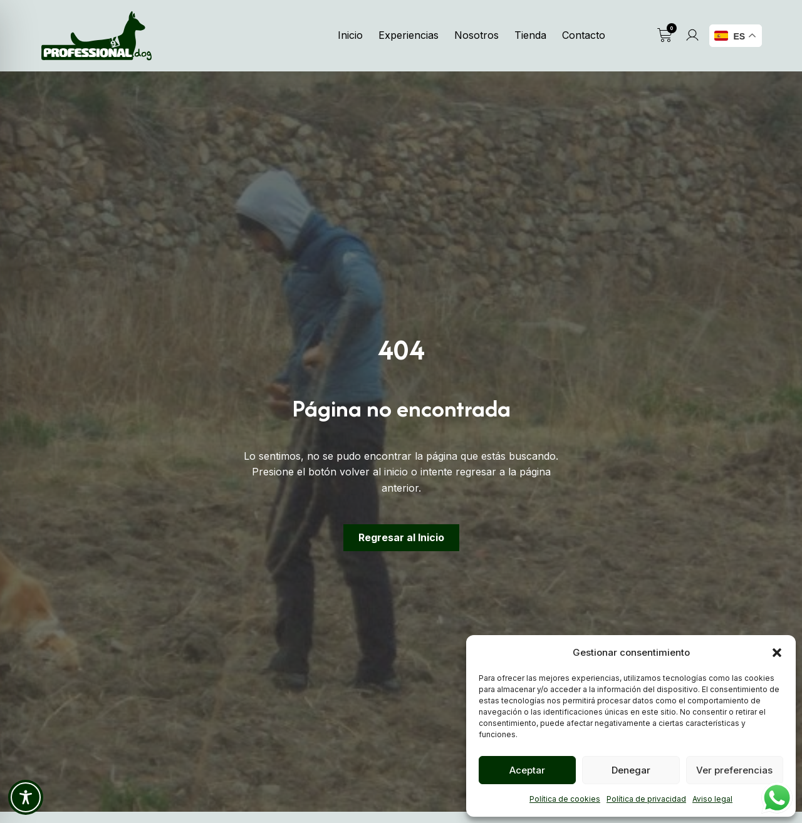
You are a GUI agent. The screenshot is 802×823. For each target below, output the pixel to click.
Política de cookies (564, 799)
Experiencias (408, 35)
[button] (777, 652)
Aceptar (527, 770)
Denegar (631, 770)
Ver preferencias (734, 770)
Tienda (530, 35)
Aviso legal (712, 799)
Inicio (350, 35)
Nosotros (476, 35)
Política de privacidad (646, 799)
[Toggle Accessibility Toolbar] (25, 797)
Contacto (583, 35)
